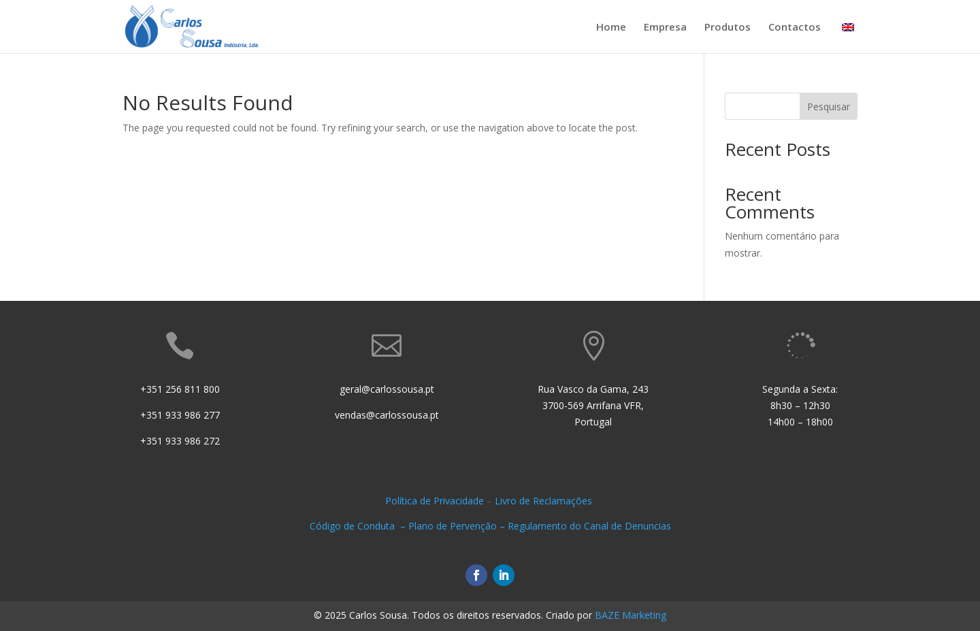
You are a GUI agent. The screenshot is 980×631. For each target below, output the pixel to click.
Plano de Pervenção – (458, 525)
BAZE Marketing (630, 615)
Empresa (665, 27)
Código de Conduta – (359, 525)
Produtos (727, 27)
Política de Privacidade (434, 500)
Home (611, 27)
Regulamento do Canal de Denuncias (589, 525)
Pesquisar (828, 106)
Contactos (794, 27)
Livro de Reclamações (545, 500)
